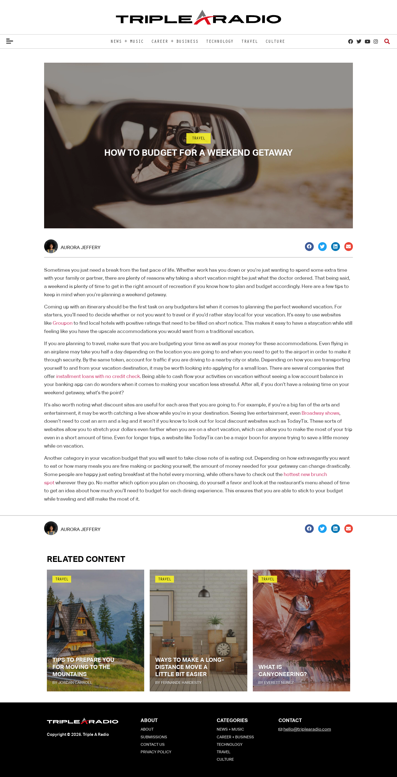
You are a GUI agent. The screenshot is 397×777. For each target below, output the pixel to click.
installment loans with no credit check (98, 376)
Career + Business (174, 42)
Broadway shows (320, 413)
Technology (220, 42)
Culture (275, 42)
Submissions (154, 737)
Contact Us (153, 744)
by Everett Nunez (276, 682)
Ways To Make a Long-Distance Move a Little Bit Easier (189, 667)
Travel (249, 42)
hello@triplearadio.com (307, 729)
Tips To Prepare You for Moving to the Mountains (83, 667)
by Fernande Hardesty (178, 682)
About (147, 729)
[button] (309, 246)
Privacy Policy (156, 752)
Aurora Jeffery (80, 247)
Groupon (63, 323)
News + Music (127, 42)
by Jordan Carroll (72, 682)
